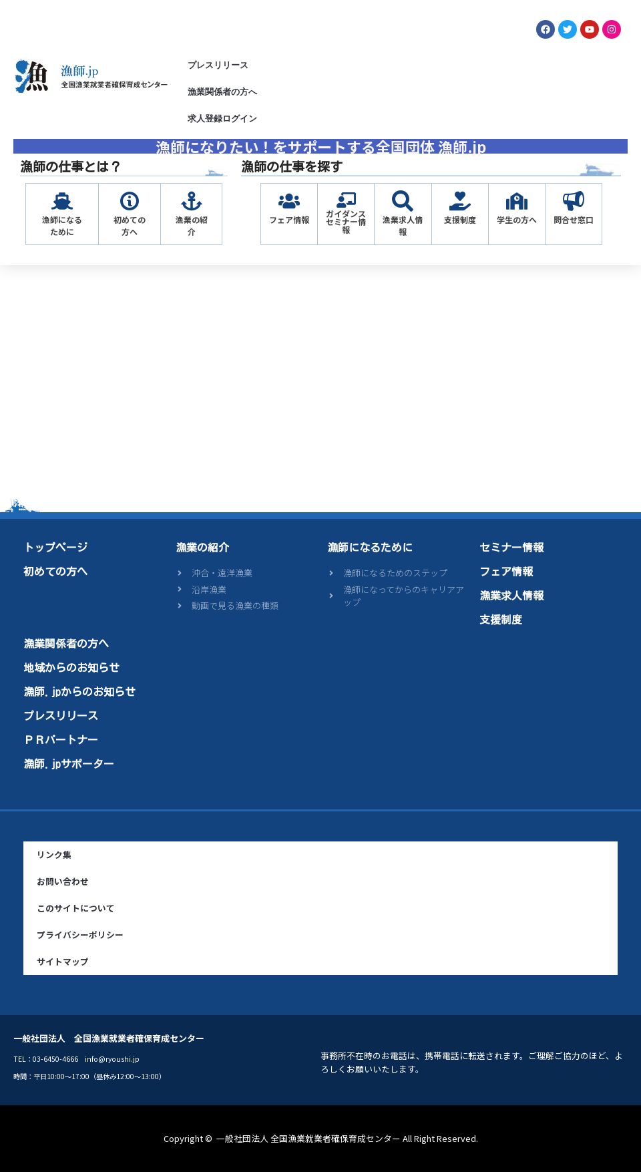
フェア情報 (289, 219)
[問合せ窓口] (573, 201)
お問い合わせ (63, 881)
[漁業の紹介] (191, 201)
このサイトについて (76, 908)
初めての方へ (130, 225)
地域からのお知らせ (71, 667)
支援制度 (460, 219)
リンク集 (54, 854)
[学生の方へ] (516, 201)
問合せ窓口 (574, 219)
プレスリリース (218, 65)
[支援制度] (460, 201)
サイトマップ (63, 961)
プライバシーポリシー (80, 934)
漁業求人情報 (403, 225)
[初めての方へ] (129, 201)
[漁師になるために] (62, 201)
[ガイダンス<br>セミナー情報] (346, 200)
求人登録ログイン (222, 119)
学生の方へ (517, 219)
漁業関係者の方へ (222, 92)
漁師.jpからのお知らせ (79, 692)
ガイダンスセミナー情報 (346, 221)
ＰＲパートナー (60, 740)
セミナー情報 (511, 547)
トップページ (55, 547)
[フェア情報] (289, 201)
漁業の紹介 (192, 225)
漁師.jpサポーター (68, 764)
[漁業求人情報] (402, 201)
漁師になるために (62, 225)
